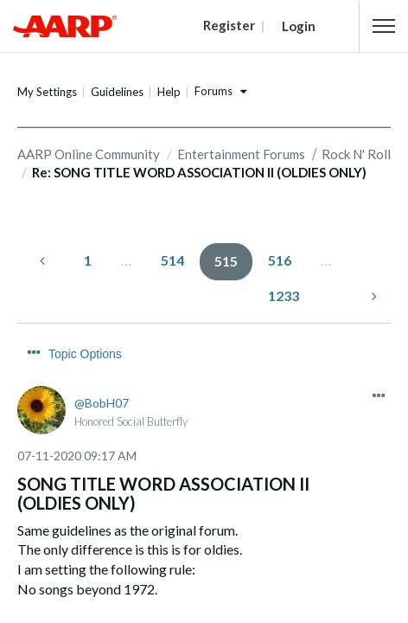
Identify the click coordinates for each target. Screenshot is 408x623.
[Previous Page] (44, 260)
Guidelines (117, 92)
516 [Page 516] (279, 259)
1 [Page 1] (88, 259)
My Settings (47, 92)
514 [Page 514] (172, 259)
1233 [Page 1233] (283, 294)
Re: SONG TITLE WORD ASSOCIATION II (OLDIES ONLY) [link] (199, 172)
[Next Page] (372, 295)
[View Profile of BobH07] (101, 370)
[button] (384, 26)
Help (169, 92)
